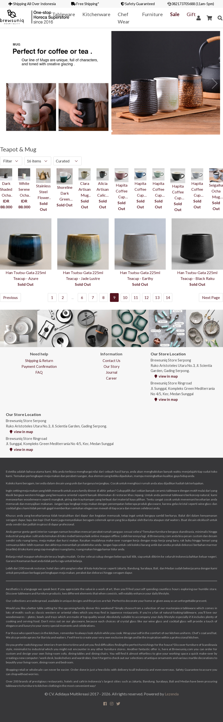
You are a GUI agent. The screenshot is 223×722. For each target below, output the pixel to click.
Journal (111, 372)
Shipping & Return (39, 361)
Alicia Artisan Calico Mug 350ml (103, 189)
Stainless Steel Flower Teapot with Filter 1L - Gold (43, 192)
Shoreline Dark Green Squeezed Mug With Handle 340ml (65, 193)
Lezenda (172, 693)
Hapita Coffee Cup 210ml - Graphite (177, 192)
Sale (174, 14)
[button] (112, 131)
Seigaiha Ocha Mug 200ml (216, 191)
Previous (10, 297)
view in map (166, 376)
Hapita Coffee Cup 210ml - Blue (140, 189)
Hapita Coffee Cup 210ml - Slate (197, 189)
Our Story (111, 366)
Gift (191, 14)
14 (168, 297)
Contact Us (111, 361)
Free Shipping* (85, 4)
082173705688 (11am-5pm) (190, 4)
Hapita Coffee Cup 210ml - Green (158, 189)
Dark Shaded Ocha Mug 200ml (6, 189)
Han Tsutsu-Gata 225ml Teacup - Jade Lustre (83, 275)
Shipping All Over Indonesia (32, 4)
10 (125, 297)
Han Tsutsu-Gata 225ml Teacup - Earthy (140, 275)
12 (146, 297)
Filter (7, 161)
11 (136, 297)
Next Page (211, 297)
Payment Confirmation (39, 366)
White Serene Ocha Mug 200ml (24, 189)
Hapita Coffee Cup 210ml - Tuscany (121, 191)
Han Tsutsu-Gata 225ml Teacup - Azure (26, 275)
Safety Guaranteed (138, 4)
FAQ (39, 372)
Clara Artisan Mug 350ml (84, 189)
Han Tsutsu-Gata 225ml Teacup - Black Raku (197, 275)
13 (157, 297)
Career (111, 378)
